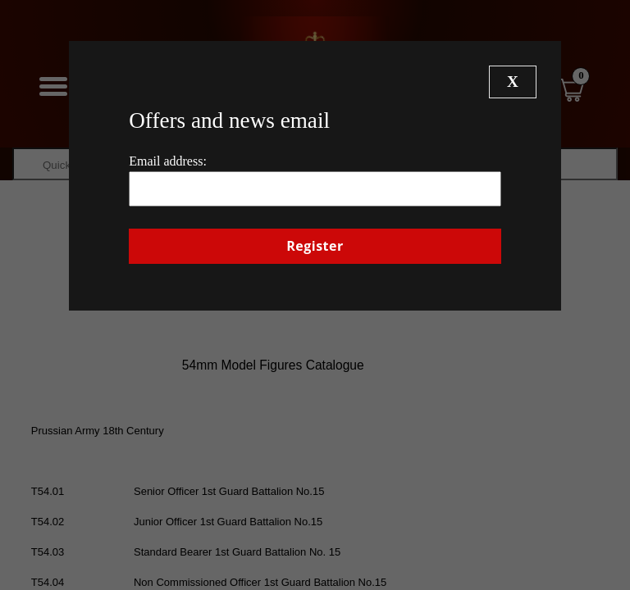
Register (315, 246)
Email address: (168, 161)
